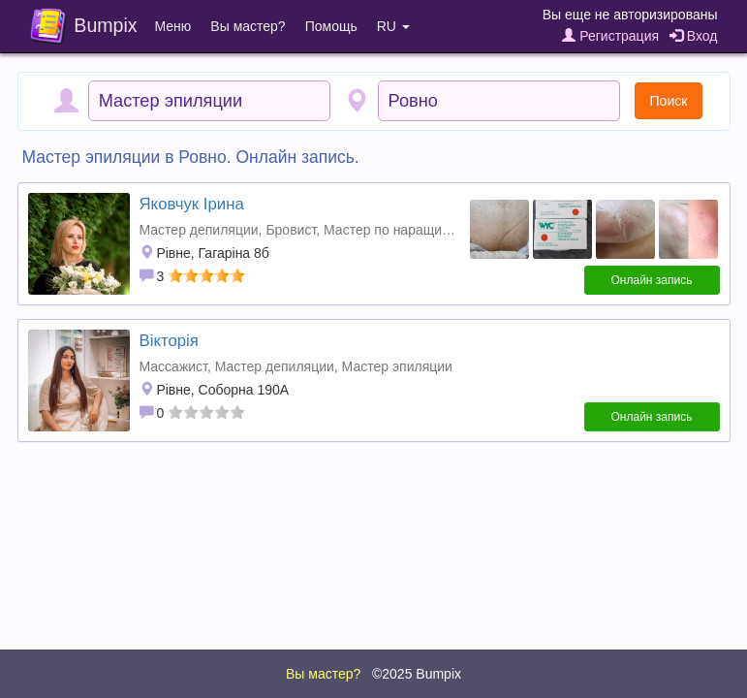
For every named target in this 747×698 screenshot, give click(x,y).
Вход (693, 36)
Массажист (173, 366)
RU (393, 26)
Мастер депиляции (199, 230)
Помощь (331, 26)
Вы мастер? (247, 26)
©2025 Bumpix (416, 674)
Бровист (290, 230)
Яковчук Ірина (192, 204)
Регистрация (610, 36)
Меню (173, 26)
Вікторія (169, 341)
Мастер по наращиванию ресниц (427, 230)
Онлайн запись (652, 280)
